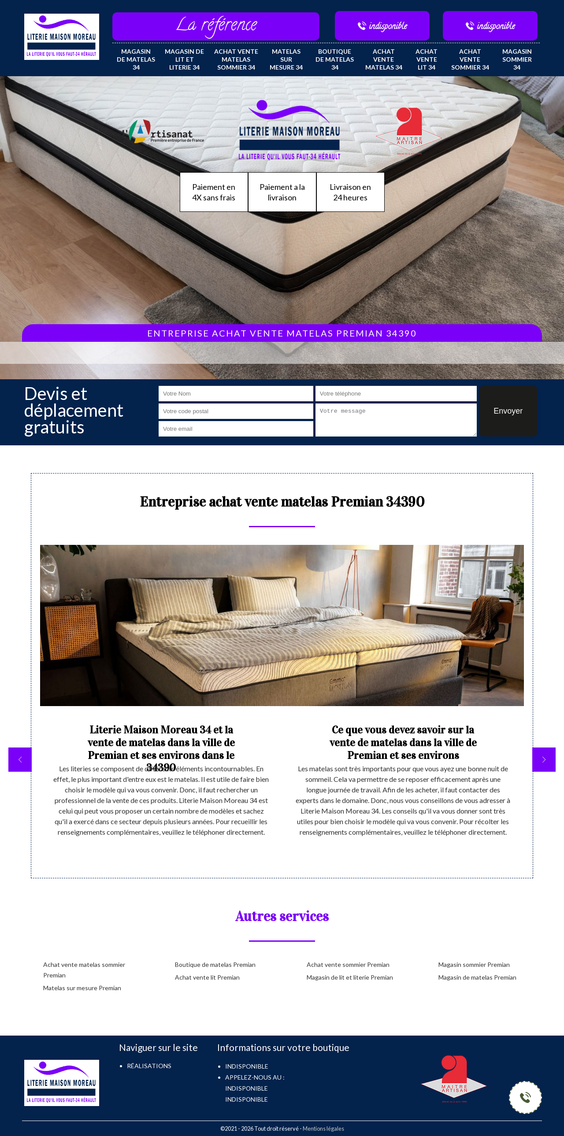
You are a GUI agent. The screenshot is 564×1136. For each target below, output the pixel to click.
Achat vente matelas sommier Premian (84, 970)
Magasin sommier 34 (517, 59)
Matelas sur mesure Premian (82, 988)
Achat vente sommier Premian (348, 964)
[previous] (20, 759)
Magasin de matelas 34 (136, 59)
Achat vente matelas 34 (383, 59)
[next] (544, 759)
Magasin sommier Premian (474, 964)
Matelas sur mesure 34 (286, 59)
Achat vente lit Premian (207, 977)
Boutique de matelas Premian (215, 964)
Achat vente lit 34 (427, 59)
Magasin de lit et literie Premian (350, 977)
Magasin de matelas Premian (477, 977)
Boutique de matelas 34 (334, 59)
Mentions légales (323, 1128)
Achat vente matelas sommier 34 (236, 59)
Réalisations (149, 1065)
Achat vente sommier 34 (470, 59)
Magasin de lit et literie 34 (184, 59)
